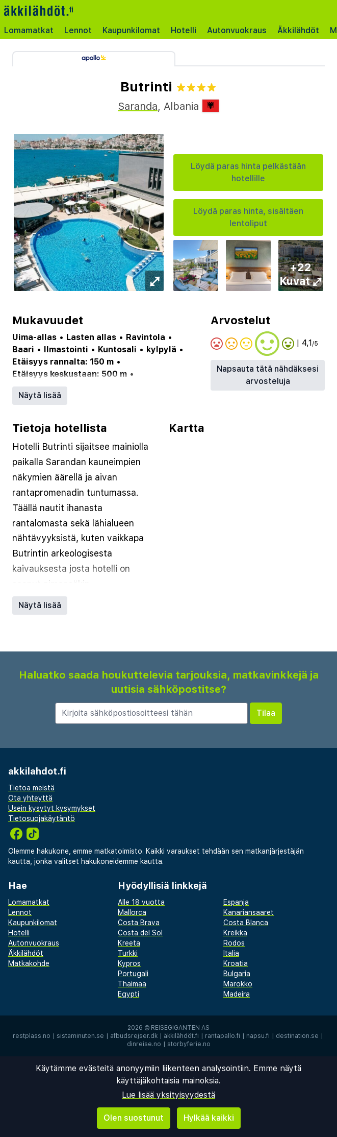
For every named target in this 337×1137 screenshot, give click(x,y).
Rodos (234, 943)
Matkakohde (28, 963)
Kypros (129, 963)
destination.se (297, 1035)
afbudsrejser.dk (134, 1035)
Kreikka (235, 933)
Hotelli (183, 30)
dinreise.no (144, 1044)
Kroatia (235, 963)
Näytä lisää (39, 395)
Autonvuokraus (237, 30)
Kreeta (129, 943)
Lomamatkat (29, 30)
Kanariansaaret (248, 912)
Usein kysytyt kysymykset (51, 808)
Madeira (236, 994)
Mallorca (132, 912)
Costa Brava (139, 922)
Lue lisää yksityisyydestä (168, 1095)
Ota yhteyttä (30, 798)
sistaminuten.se (80, 1035)
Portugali (133, 974)
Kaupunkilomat (131, 30)
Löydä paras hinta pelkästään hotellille (248, 172)
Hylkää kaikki (209, 1118)
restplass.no (31, 1035)
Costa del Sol (140, 933)
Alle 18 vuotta (141, 902)
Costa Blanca (245, 922)
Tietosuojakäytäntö (41, 818)
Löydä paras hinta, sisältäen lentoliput (248, 217)
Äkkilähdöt (298, 30)
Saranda (138, 106)
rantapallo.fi (222, 1035)
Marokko (237, 984)
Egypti (128, 994)
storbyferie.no (189, 1044)
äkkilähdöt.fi (181, 1035)
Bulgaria (236, 974)
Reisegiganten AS (180, 1027)
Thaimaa (132, 984)
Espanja (236, 902)
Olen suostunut (133, 1118)
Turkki (128, 953)
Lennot (78, 30)
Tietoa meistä (31, 788)
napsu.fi (258, 1035)
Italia (231, 953)
